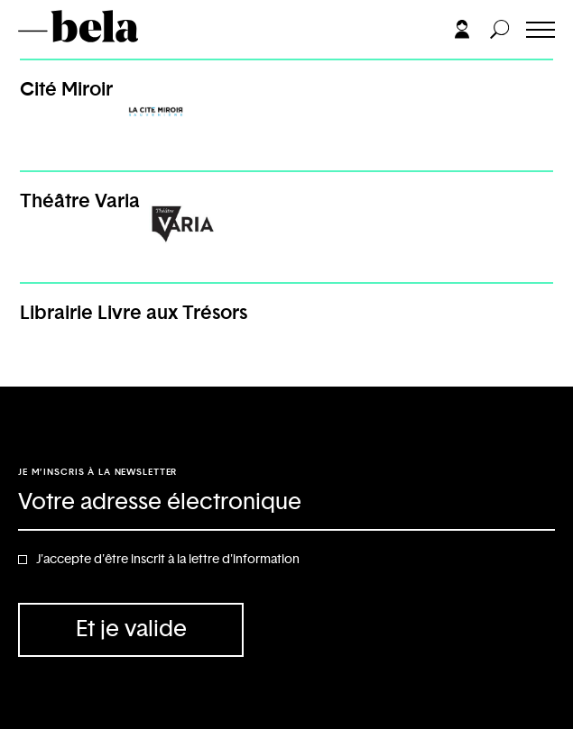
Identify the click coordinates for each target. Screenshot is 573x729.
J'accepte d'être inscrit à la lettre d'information (168, 559)
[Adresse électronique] (286, 504)
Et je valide (131, 629)
